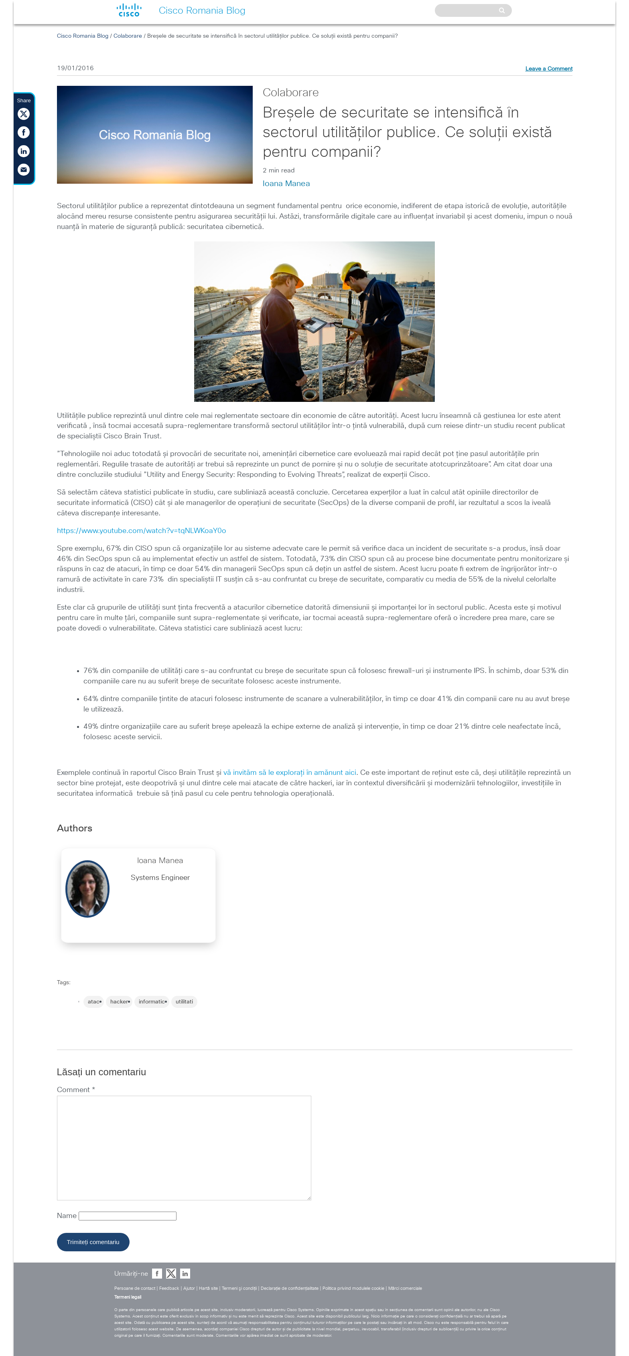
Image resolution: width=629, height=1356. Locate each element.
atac (93, 1002)
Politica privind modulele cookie (353, 1288)
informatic (152, 1002)
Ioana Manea (286, 184)
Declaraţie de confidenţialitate (290, 1288)
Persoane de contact (134, 1288)
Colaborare (128, 36)
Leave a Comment (549, 69)
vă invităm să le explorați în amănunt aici (289, 772)
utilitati (184, 1002)
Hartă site (208, 1288)
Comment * (76, 1090)
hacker (119, 1002)
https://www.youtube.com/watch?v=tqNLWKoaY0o (141, 531)
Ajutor (189, 1288)
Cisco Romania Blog (82, 36)
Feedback (169, 1288)
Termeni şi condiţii (239, 1288)
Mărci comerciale (405, 1288)
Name (68, 1216)
